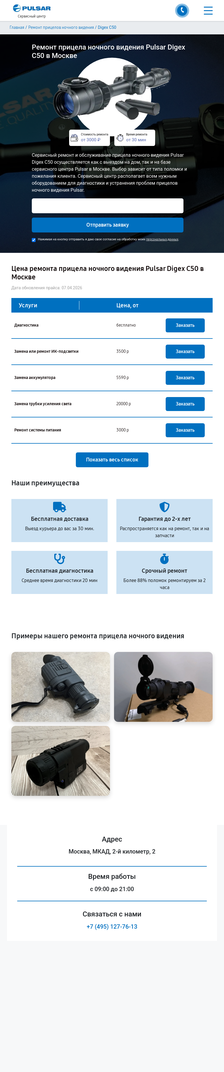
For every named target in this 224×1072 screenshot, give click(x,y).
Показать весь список (112, 459)
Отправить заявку (107, 225)
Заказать (185, 325)
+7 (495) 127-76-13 (112, 926)
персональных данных (162, 239)
